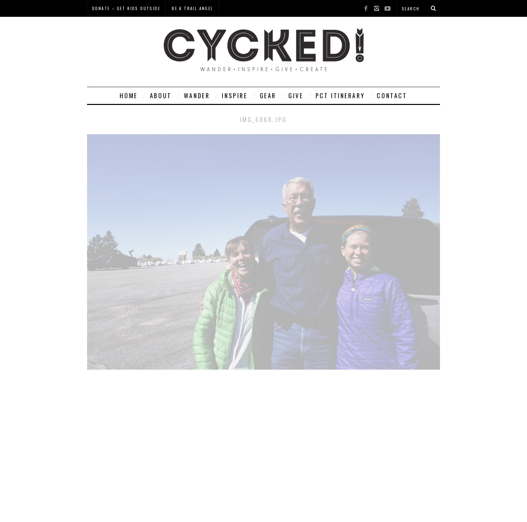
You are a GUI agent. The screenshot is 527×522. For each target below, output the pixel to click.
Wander (197, 95)
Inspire (234, 95)
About (161, 95)
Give (295, 95)
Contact (392, 95)
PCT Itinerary (340, 95)
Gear (268, 95)
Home (128, 95)
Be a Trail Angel (192, 8)
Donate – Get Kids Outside (126, 8)
